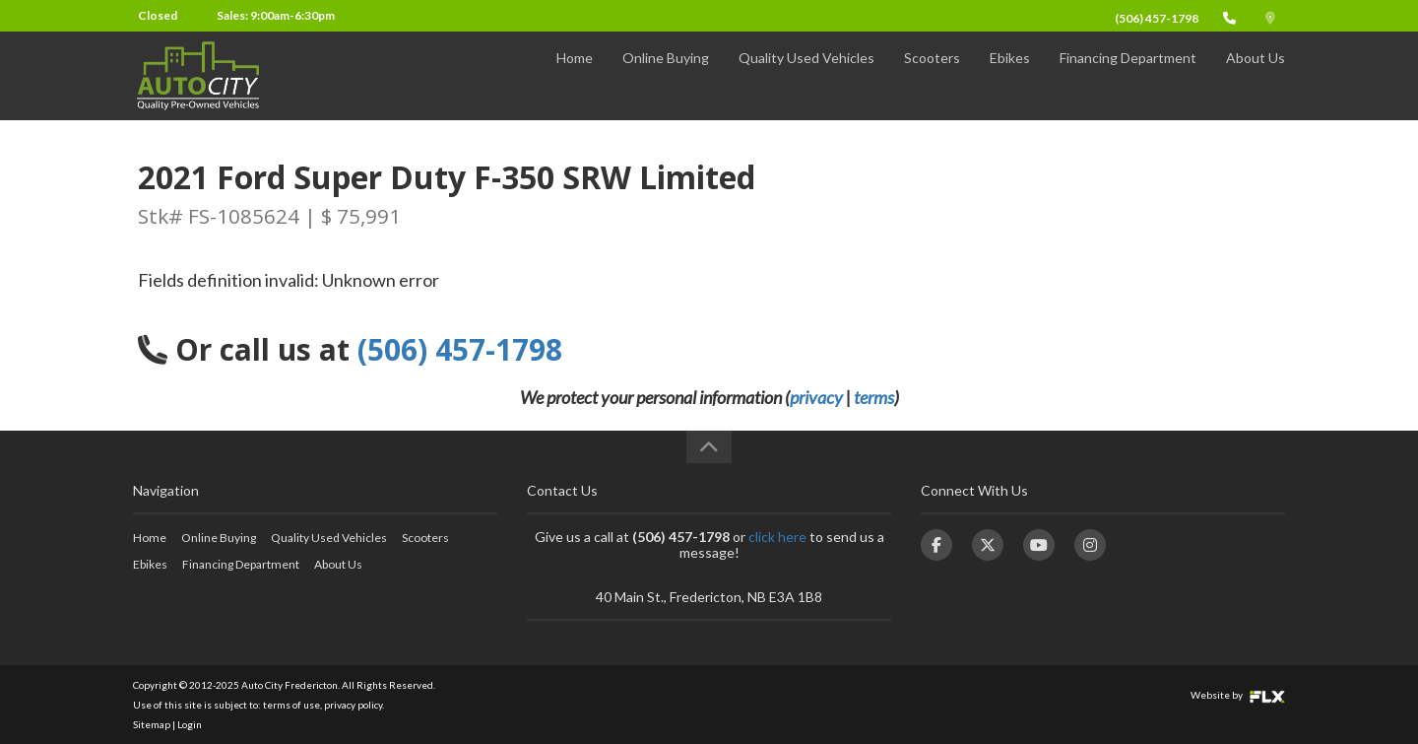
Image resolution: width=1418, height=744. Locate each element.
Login (189, 724)
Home (574, 75)
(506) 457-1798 (1156, 18)
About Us (1255, 75)
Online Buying (665, 75)
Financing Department (1128, 75)
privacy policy (353, 704)
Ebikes (1010, 75)
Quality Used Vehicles (806, 75)
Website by (1238, 695)
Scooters (932, 75)
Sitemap (151, 724)
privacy (816, 397)
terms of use (291, 704)
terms (874, 397)
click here (777, 536)
